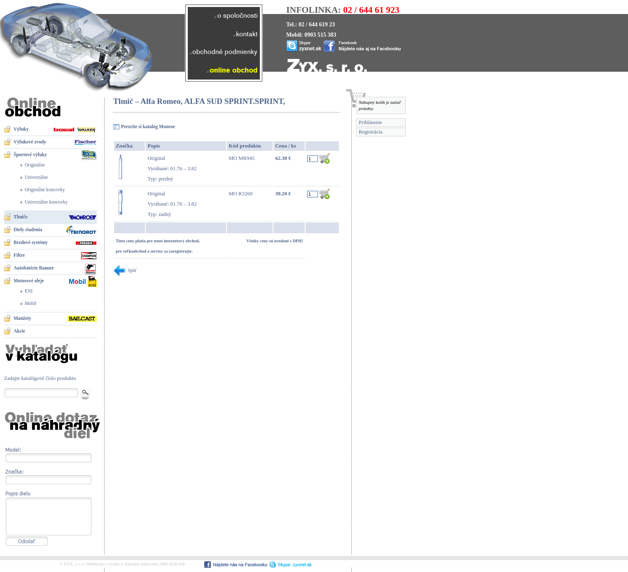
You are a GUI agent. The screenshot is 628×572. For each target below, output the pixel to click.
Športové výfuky (30, 154)
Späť (125, 270)
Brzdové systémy (31, 242)
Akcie (19, 330)
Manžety (22, 318)
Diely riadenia (28, 229)
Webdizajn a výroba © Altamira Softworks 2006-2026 (131, 564)
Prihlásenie (370, 122)
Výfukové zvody (30, 141)
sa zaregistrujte (177, 251)
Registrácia (371, 132)
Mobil (30, 303)
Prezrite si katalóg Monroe (148, 126)
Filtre (19, 255)
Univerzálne (36, 177)
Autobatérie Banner (34, 267)
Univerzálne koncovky (46, 201)
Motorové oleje (29, 280)
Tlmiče (21, 216)
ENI (29, 290)
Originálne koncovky (45, 189)
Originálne (35, 164)
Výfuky (21, 129)
